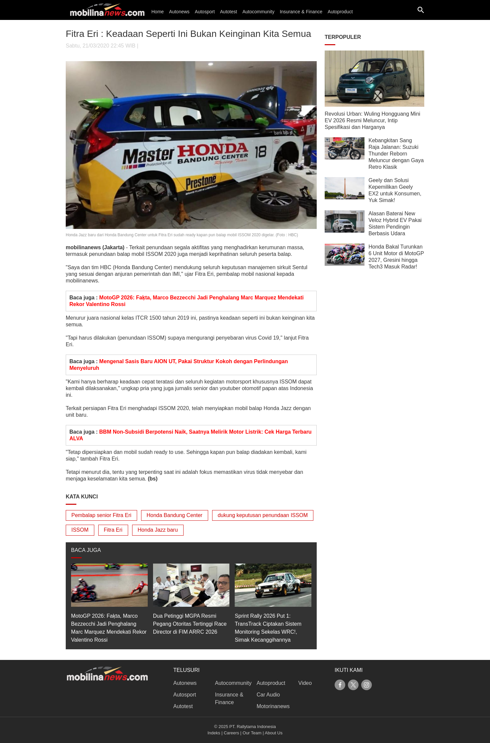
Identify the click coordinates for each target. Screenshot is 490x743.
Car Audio (268, 694)
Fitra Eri (113, 530)
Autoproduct (340, 11)
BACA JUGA (86, 550)
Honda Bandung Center (175, 515)
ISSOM (80, 530)
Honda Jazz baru (158, 530)
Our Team (252, 732)
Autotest (228, 11)
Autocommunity (258, 11)
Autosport (205, 11)
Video (305, 683)
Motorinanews (273, 706)
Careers (231, 732)
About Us (274, 732)
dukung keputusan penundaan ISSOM (263, 515)
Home (157, 11)
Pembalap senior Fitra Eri (101, 515)
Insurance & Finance (301, 11)
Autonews (179, 11)
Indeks (213, 732)
